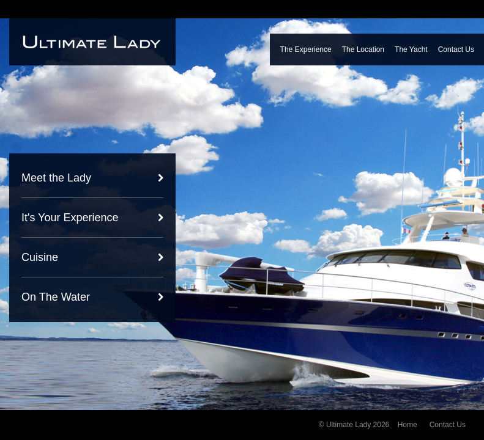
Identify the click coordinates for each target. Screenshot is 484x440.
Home (407, 424)
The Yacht (411, 49)
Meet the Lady (56, 178)
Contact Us (456, 49)
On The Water (55, 297)
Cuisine (39, 257)
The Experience (306, 49)
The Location (363, 49)
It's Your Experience (70, 217)
